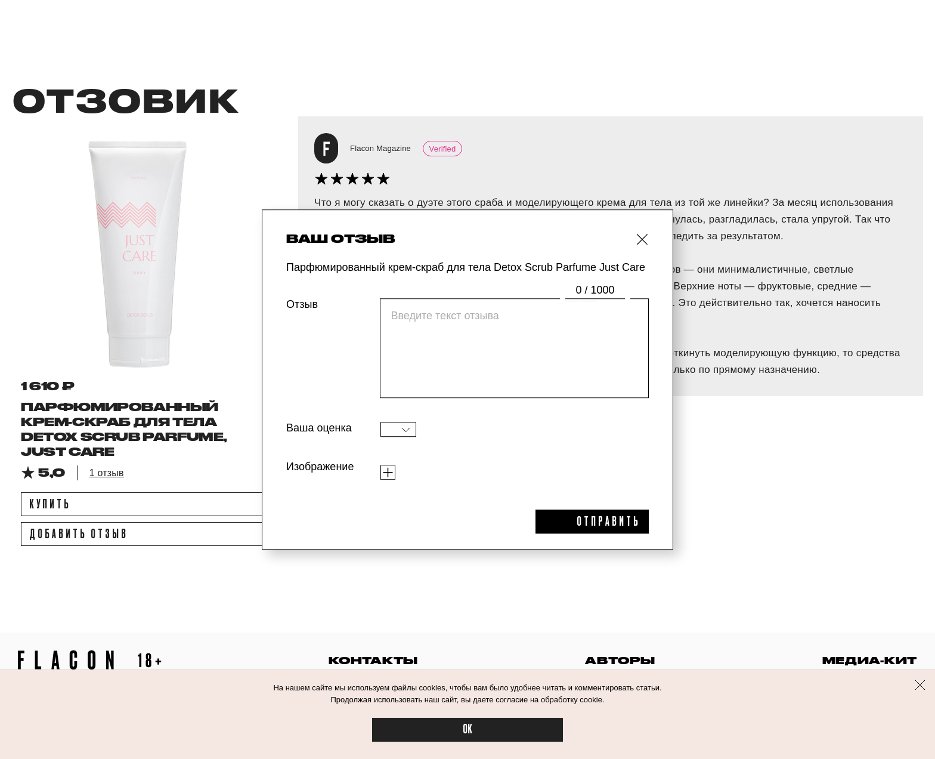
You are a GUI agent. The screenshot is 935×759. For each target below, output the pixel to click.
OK (467, 729)
